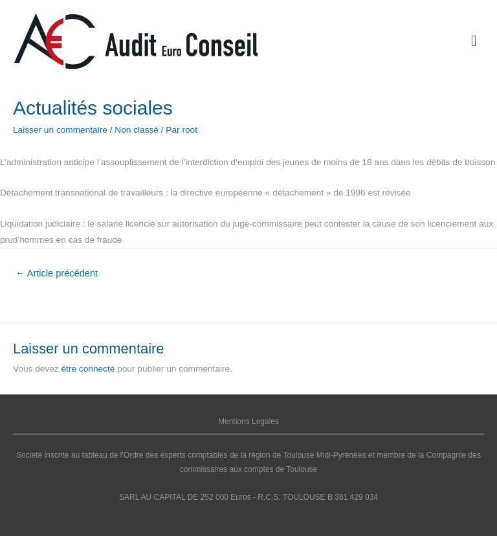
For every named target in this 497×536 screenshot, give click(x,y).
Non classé (137, 130)
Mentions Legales (248, 421)
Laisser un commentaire (60, 130)
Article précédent (57, 273)
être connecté (88, 369)
